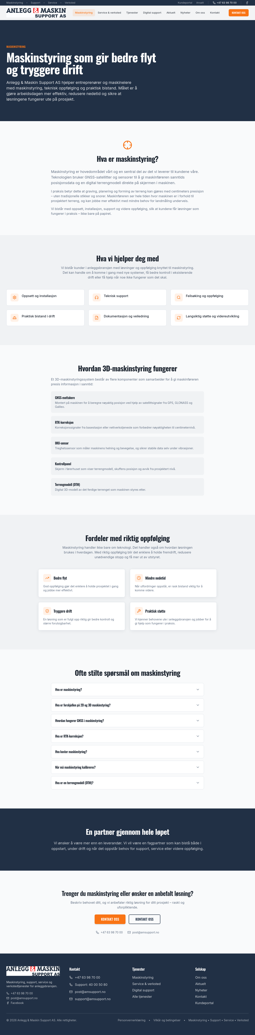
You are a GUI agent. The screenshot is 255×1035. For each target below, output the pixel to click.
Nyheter (185, 12)
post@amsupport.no (143, 932)
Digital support (152, 12)
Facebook (15, 1003)
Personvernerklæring (131, 1020)
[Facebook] (247, 2)
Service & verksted (109, 12)
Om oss (200, 12)
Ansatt (200, 2)
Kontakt (215, 12)
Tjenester (132, 12)
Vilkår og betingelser (166, 1020)
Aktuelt (171, 12)
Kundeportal (185, 2)
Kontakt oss (238, 12)
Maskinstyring (84, 12)
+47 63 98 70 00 (225, 2)
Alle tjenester (142, 997)
